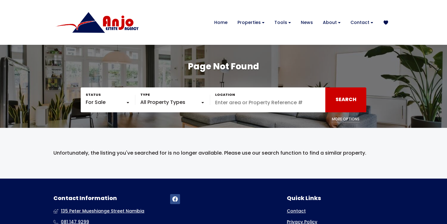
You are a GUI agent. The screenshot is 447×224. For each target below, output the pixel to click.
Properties (250, 23)
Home (221, 22)
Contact (361, 23)
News (307, 22)
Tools (282, 23)
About (332, 23)
